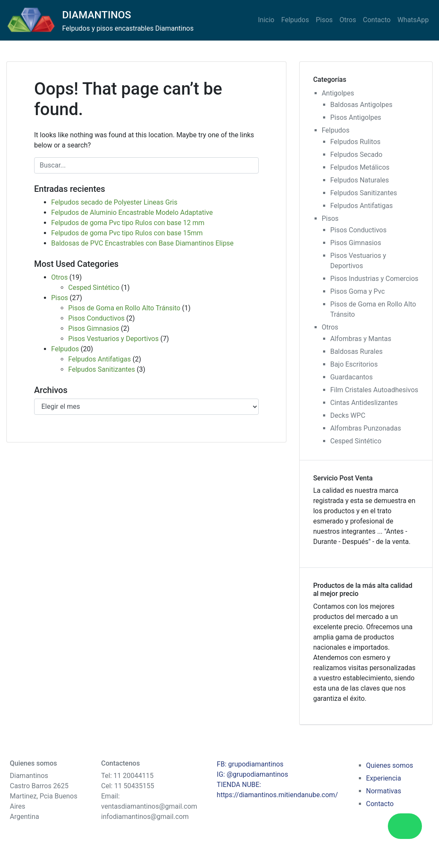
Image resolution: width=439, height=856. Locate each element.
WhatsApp (413, 20)
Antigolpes (338, 93)
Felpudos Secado (356, 154)
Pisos (324, 20)
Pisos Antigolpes (355, 117)
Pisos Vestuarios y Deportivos (113, 339)
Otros (348, 20)
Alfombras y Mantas (360, 339)
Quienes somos (389, 765)
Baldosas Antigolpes (361, 105)
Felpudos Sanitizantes (101, 369)
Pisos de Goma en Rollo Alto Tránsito (124, 308)
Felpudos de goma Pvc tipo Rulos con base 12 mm (128, 223)
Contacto (377, 20)
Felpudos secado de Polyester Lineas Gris (114, 202)
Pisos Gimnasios (93, 328)
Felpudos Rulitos (355, 142)
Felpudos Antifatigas (99, 359)
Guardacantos (351, 377)
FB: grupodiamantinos (250, 764)
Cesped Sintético (93, 287)
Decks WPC (347, 415)
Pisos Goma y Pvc (357, 291)
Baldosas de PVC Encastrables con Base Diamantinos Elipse (142, 243)
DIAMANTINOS (96, 15)
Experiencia (383, 778)
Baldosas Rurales (356, 351)
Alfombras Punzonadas (365, 428)
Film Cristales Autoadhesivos (374, 390)
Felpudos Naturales (359, 180)
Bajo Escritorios (354, 364)
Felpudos (295, 20)
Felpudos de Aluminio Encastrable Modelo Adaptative (132, 212)
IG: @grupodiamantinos (252, 774)
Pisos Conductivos (96, 318)
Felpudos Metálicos (360, 167)
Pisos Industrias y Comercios (374, 279)
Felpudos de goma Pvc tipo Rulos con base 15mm (127, 233)
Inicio (266, 20)
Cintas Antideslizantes (364, 403)
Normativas (383, 791)
